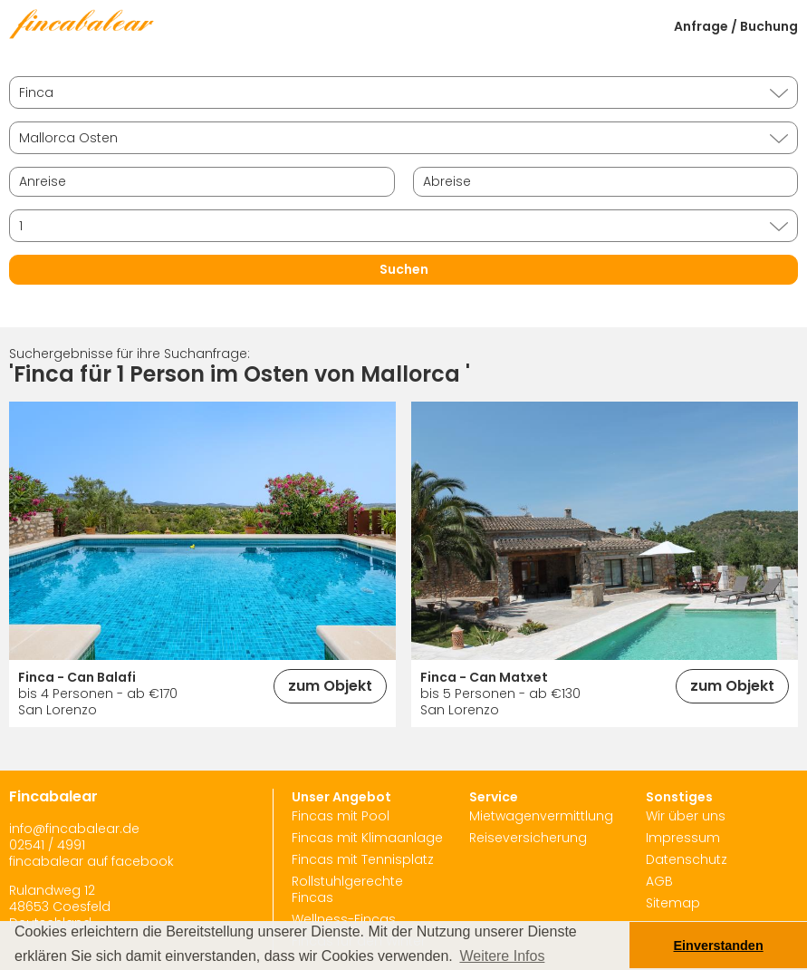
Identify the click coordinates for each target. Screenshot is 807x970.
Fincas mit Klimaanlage (367, 838)
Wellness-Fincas (344, 919)
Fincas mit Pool (340, 816)
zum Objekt (330, 685)
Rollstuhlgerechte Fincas (347, 889)
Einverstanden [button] (719, 945)
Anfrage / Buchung (736, 26)
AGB (659, 881)
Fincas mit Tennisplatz (363, 859)
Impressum (683, 838)
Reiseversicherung (528, 838)
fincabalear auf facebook (91, 861)
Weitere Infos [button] (501, 956)
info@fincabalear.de (74, 829)
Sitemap (673, 903)
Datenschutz (686, 859)
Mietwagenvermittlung (541, 816)
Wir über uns (685, 816)
